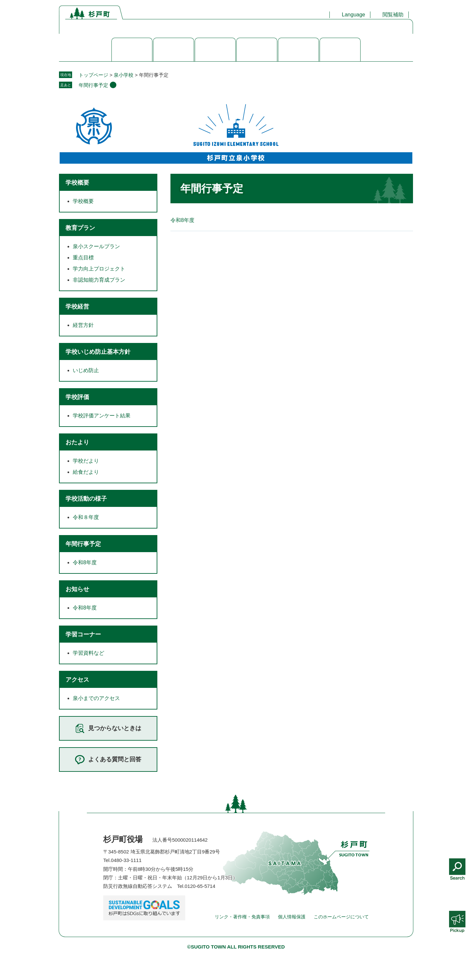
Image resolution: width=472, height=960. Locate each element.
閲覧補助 (393, 14)
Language (353, 14)
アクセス (77, 679)
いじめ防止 (86, 370)
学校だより (86, 461)
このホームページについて (341, 916)
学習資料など (88, 653)
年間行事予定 (93, 85)
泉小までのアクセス (96, 698)
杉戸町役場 (123, 839)
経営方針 (83, 325)
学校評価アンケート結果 (101, 415)
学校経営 (77, 306)
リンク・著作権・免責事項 (242, 916)
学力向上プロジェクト (99, 268)
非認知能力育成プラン (99, 280)
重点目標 (83, 257)
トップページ (93, 75)
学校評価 (77, 397)
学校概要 (77, 182)
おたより (77, 442)
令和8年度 (182, 220)
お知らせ (77, 589)
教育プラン (80, 228)
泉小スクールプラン (96, 246)
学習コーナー (83, 634)
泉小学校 (123, 75)
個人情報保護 (291, 916)
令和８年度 (86, 517)
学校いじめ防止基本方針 (98, 352)
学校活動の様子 (86, 498)
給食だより (86, 472)
